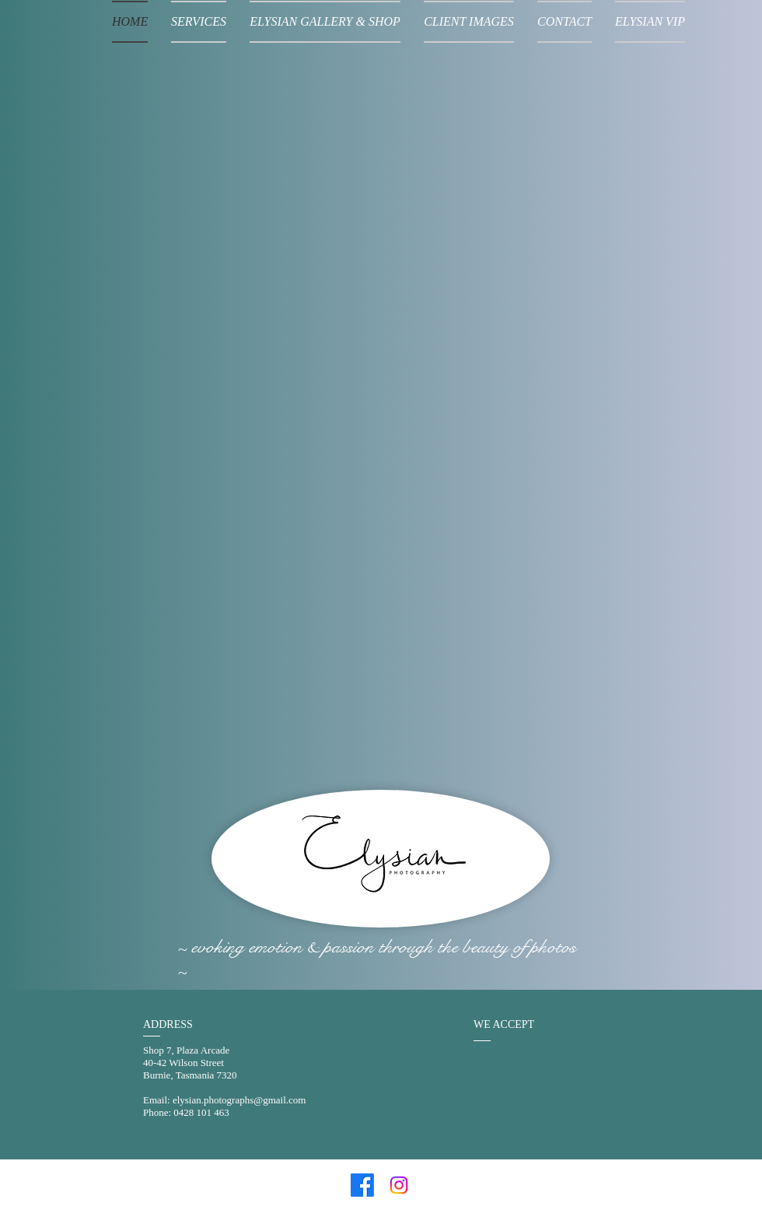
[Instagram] (399, 1185)
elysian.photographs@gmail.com (239, 1100)
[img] (499, 1082)
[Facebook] (362, 1185)
